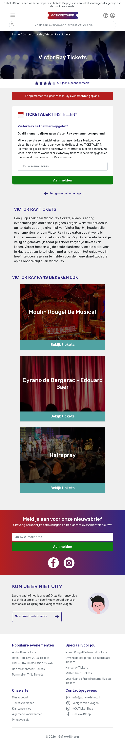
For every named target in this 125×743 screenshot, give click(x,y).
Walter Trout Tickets (79, 673)
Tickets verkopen (23, 703)
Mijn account (20, 697)
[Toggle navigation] (27, 15)
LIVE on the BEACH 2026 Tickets (33, 663)
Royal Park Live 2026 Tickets (30, 658)
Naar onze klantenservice (37, 616)
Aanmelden (62, 180)
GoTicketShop (82, 714)
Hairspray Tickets (77, 667)
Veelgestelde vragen (86, 703)
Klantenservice (21, 708)
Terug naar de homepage (62, 193)
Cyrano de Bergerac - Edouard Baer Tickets (88, 660)
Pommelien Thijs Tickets (27, 674)
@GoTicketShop (83, 708)
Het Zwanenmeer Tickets (28, 669)
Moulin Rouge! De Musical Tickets (86, 652)
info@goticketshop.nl (86, 697)
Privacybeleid (20, 720)
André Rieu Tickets (24, 652)
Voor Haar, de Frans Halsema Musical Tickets (88, 681)
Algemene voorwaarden (27, 714)
